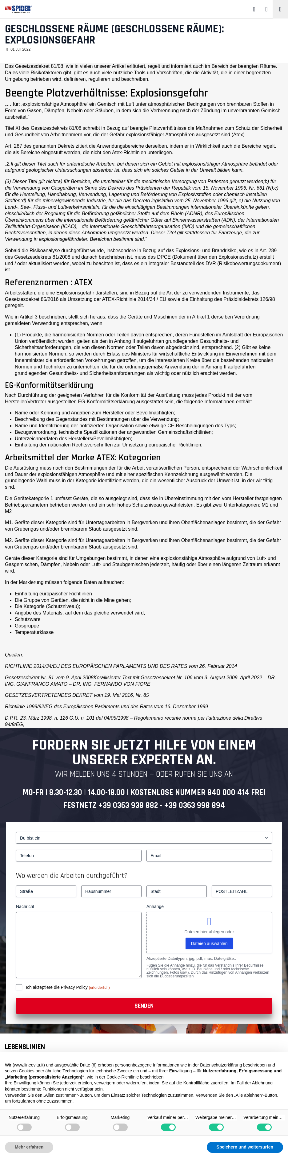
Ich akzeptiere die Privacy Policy (57, 987)
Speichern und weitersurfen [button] (245, 1147)
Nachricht (25, 906)
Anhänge (155, 906)
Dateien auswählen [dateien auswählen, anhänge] (209, 943)
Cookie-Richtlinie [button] (122, 1077)
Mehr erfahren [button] (29, 1147)
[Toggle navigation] (280, 9)
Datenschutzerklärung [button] (221, 1064)
